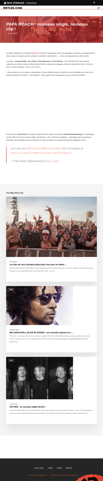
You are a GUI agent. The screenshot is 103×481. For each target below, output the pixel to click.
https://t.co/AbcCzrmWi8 (25, 152)
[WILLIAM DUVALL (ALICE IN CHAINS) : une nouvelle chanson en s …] (51, 319)
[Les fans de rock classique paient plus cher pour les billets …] (51, 239)
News (11, 200)
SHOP (69, 468)
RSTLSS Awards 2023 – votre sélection (63, 475)
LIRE (50, 468)
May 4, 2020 (52, 161)
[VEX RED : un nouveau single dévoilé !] (51, 390)
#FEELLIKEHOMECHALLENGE (44, 148)
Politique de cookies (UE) (37, 475)
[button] (98, 8)
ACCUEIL (39, 468)
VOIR (59, 468)
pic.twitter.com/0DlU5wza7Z (55, 152)
